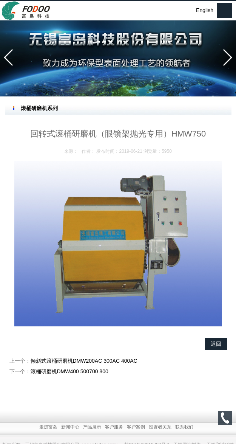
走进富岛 (48, 433)
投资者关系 (160, 433)
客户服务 (114, 433)
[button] (9, 57)
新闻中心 (70, 433)
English (204, 10)
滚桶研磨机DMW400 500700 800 (69, 371)
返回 (216, 344)
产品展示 (92, 433)
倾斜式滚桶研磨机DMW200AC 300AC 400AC (84, 361)
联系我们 (184, 433)
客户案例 (136, 433)
